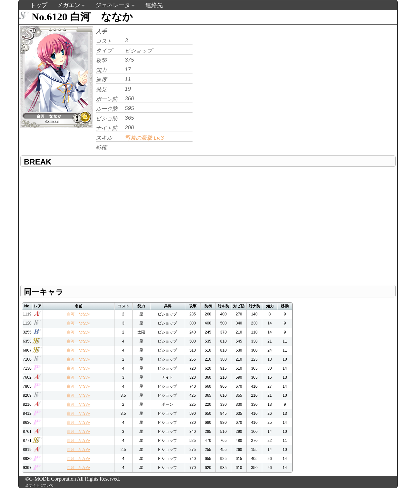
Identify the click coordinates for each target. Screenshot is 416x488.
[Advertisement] (248, 70)
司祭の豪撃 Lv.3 (144, 138)
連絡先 (154, 5)
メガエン (68, 5)
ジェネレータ (112, 5)
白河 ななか (78, 314)
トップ (38, 5)
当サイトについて (39, 485)
